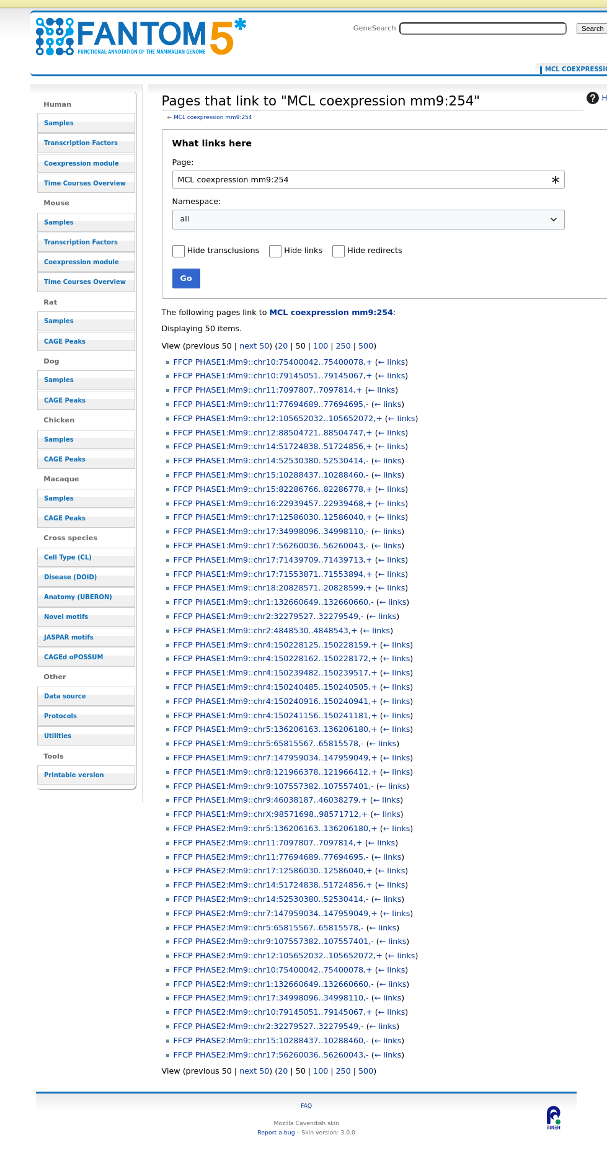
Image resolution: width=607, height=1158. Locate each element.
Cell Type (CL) (68, 557)
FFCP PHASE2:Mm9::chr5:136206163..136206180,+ (276, 828)
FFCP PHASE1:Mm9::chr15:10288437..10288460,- (271, 474)
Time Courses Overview (85, 183)
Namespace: (196, 201)
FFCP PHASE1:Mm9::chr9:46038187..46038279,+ (271, 799)
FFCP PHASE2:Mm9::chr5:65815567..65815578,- (269, 927)
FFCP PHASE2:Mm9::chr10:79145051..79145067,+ (273, 1012)
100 (320, 345)
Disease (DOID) (70, 577)
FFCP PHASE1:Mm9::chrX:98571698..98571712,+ (271, 814)
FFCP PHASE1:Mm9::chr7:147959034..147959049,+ (276, 757)
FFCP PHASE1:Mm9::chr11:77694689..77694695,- (271, 404)
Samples (59, 123)
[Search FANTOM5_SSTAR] (483, 28)
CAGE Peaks (65, 341)
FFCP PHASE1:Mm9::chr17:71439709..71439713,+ (273, 559)
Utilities (57, 736)
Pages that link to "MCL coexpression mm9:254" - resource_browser (133, 29)
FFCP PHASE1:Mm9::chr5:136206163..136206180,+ (276, 729)
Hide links (303, 250)
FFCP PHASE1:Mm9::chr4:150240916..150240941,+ (276, 701)
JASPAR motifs (69, 637)
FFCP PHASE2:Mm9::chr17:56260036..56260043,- (271, 1054)
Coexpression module (81, 163)
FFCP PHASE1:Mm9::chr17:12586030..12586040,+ (273, 517)
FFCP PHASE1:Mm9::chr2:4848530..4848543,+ (266, 630)
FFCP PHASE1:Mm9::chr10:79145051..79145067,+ (273, 375)
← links (391, 362)
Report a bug (276, 1132)
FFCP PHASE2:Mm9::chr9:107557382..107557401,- (274, 941)
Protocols (60, 716)
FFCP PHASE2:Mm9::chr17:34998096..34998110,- (271, 997)
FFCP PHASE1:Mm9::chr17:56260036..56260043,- (271, 545)
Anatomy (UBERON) (78, 597)
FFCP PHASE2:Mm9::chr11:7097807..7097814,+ (268, 842)
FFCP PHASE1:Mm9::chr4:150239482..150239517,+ (276, 672)
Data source (65, 696)
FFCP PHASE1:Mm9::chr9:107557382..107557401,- (274, 786)
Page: (183, 162)
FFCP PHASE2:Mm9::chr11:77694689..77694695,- (271, 857)
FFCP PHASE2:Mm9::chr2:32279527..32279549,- (269, 1026)
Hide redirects (374, 250)
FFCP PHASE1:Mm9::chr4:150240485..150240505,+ (276, 687)
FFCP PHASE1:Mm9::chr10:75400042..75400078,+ (273, 362)
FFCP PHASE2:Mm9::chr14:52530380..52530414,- (271, 899)
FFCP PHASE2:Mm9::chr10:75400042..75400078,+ (273, 969)
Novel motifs (66, 616)
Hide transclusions (223, 250)
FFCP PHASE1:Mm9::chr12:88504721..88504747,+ (273, 432)
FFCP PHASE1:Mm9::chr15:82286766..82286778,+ (273, 489)
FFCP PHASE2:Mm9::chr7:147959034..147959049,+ (276, 913)
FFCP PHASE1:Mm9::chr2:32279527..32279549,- (269, 616)
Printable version (74, 775)
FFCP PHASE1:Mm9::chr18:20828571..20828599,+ (273, 587)
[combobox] (368, 180)
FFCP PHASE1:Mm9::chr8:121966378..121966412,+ (276, 772)
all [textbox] (185, 218)
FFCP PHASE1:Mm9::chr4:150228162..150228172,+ (276, 658)
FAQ (306, 1105)
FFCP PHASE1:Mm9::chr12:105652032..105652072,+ (278, 418)
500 (365, 345)
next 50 (254, 345)
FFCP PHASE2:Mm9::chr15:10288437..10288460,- (271, 1040)
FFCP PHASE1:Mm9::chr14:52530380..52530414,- (271, 460)
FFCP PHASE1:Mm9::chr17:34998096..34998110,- (271, 531)
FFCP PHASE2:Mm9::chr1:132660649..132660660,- (274, 984)
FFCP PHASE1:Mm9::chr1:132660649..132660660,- (274, 602)
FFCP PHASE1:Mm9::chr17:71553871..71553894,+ (273, 574)
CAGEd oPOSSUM (73, 657)
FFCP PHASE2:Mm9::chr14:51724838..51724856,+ (273, 884)
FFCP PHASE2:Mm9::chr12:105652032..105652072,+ (278, 955)
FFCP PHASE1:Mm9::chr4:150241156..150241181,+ (276, 715)
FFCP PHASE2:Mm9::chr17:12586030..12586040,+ (273, 870)
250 (343, 345)
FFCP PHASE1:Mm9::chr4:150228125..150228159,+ (276, 644)
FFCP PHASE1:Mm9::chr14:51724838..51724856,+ (273, 446)
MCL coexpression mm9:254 (213, 117)
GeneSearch (374, 28)
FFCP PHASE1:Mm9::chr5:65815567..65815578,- (269, 743)
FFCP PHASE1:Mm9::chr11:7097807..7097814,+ (268, 389)
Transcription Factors (81, 143)
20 (283, 345)
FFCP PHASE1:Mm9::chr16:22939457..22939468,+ (273, 503)
